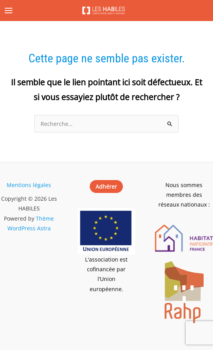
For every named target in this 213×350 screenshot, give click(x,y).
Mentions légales (29, 185)
